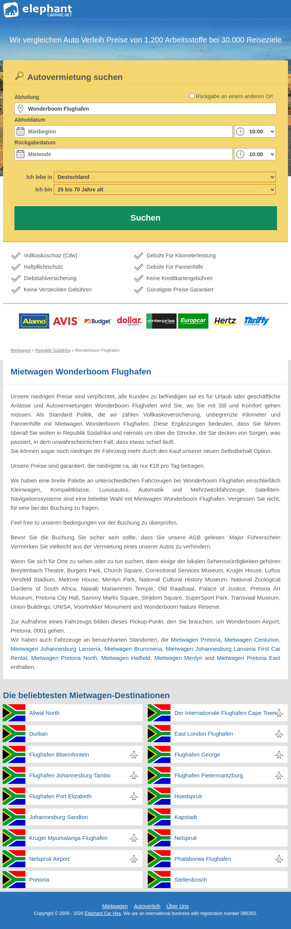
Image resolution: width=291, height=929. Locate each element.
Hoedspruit (188, 796)
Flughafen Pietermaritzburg (208, 775)
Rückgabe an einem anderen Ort (234, 96)
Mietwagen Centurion (251, 639)
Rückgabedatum (35, 142)
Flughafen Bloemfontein (59, 754)
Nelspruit (185, 838)
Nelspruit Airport (49, 858)
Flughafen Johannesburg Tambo (70, 775)
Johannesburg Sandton (58, 817)
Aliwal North (44, 713)
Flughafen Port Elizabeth (60, 796)
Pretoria (39, 879)
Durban (38, 733)
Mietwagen (115, 906)
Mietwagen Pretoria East (248, 658)
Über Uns (177, 906)
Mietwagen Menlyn (178, 658)
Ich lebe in (39, 177)
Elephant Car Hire (103, 913)
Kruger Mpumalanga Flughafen (68, 838)
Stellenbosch (190, 879)
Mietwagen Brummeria (133, 648)
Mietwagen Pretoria (196, 639)
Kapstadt (185, 817)
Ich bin (43, 189)
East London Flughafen (203, 733)
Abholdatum (29, 120)
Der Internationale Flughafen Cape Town (225, 713)
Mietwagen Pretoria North (64, 658)
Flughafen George (197, 754)
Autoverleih (147, 906)
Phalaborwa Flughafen (202, 858)
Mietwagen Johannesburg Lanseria (55, 648)
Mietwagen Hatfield (125, 658)
